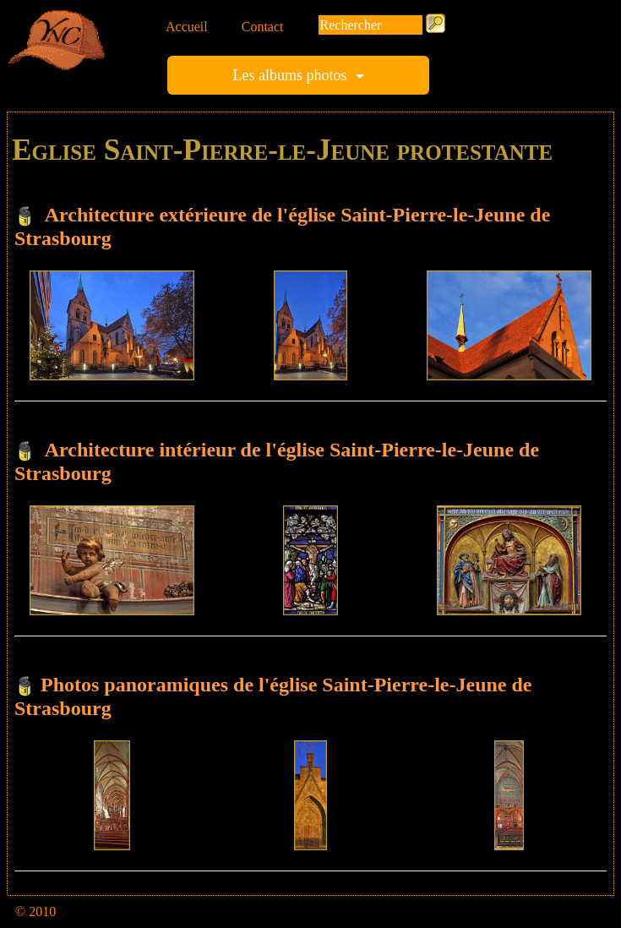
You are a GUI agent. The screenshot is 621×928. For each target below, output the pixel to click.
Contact (263, 26)
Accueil (187, 26)
